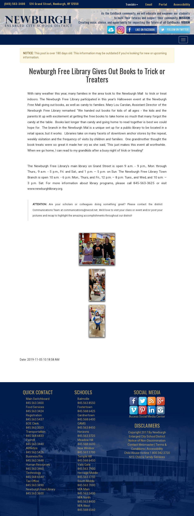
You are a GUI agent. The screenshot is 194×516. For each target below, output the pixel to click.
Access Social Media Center (147, 416)
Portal (163, 4)
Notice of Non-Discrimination (147, 440)
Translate (132, 4)
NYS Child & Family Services (147, 457)
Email (148, 4)
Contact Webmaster (141, 444)
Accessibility (182, 4)
